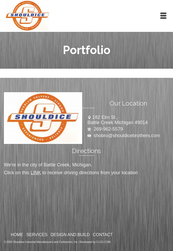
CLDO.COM (103, 242)
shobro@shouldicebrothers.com (123, 135)
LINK (36, 172)
